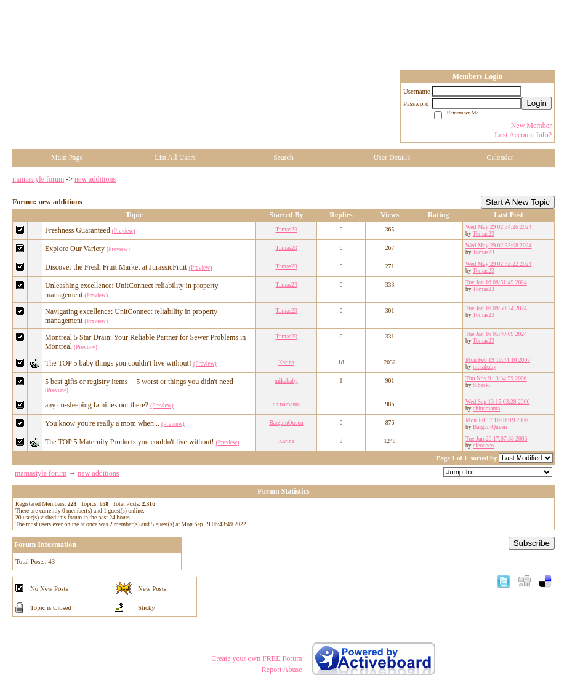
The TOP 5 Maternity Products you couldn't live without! (129, 442)
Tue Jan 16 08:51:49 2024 (496, 282)
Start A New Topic (518, 202)
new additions (95, 179)
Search (283, 157)
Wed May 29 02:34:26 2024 (498, 226)
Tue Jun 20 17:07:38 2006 (496, 438)
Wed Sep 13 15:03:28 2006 (497, 401)
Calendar (499, 157)
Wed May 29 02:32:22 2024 (498, 263)
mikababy (484, 366)
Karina (286, 362)
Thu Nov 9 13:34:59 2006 (496, 378)
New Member (531, 125)
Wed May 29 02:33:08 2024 (498, 245)
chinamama (286, 404)
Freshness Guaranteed (77, 230)
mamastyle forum (38, 179)
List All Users (175, 157)
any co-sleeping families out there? (96, 405)
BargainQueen (286, 422)
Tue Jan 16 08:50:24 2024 (496, 308)
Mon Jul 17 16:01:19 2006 (496, 420)
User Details (391, 157)
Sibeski (481, 385)
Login (536, 103)
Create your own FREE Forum (256, 658)
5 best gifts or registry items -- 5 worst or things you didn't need (139, 381)
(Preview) (123, 230)
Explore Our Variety (75, 248)
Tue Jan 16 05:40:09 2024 (496, 333)
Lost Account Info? (523, 134)
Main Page (67, 157)
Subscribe (531, 543)
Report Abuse (282, 669)
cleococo (483, 445)
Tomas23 (286, 229)
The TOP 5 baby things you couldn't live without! (118, 363)
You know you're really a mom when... (102, 423)
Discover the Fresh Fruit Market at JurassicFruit (116, 267)
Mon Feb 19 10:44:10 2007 (497, 359)
